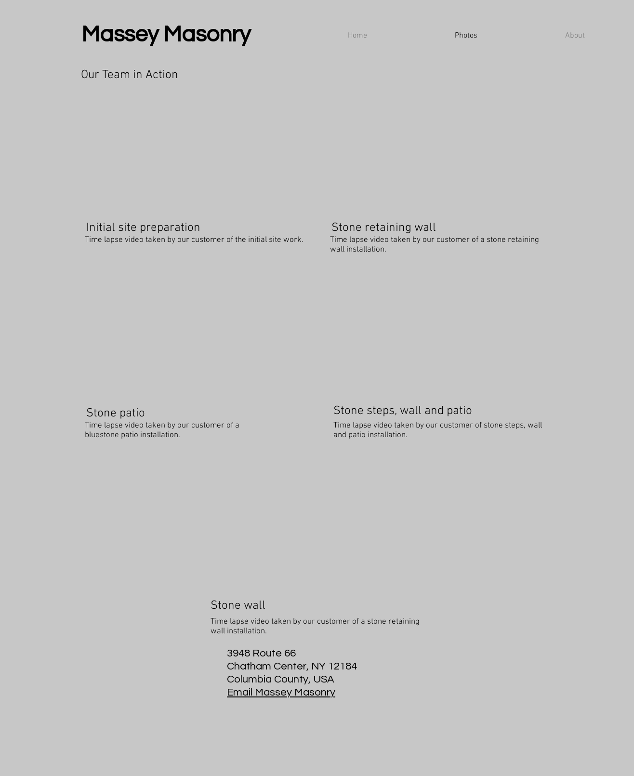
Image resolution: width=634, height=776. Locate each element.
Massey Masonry (166, 34)
